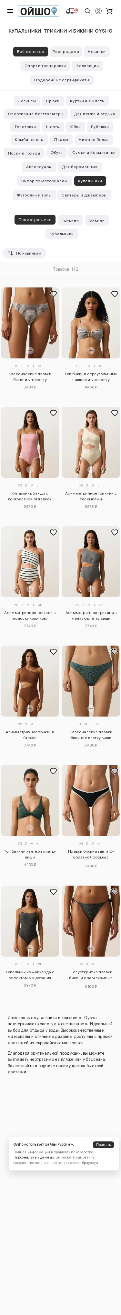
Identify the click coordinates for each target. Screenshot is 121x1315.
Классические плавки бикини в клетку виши (91, 735)
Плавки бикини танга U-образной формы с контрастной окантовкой (91, 855)
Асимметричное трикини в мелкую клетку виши (91, 615)
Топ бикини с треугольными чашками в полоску (91, 377)
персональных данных (34, 1157)
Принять (103, 1145)
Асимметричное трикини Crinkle (30, 735)
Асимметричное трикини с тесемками (91, 496)
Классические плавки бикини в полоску (30, 377)
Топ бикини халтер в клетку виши (30, 854)
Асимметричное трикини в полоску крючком (29, 615)
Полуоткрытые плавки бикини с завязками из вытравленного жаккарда (91, 976)
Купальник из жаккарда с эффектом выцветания (29, 975)
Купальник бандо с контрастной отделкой (30, 496)
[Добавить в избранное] (53, 293)
